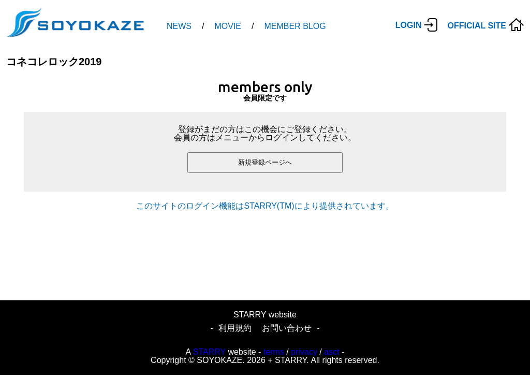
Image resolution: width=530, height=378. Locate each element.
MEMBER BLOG (295, 26)
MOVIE (227, 26)
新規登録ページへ (265, 162)
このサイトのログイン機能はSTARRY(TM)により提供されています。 (264, 205)
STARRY (209, 351)
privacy (304, 351)
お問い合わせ (287, 328)
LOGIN (408, 25)
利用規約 (235, 328)
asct (331, 351)
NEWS (179, 26)
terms (273, 351)
